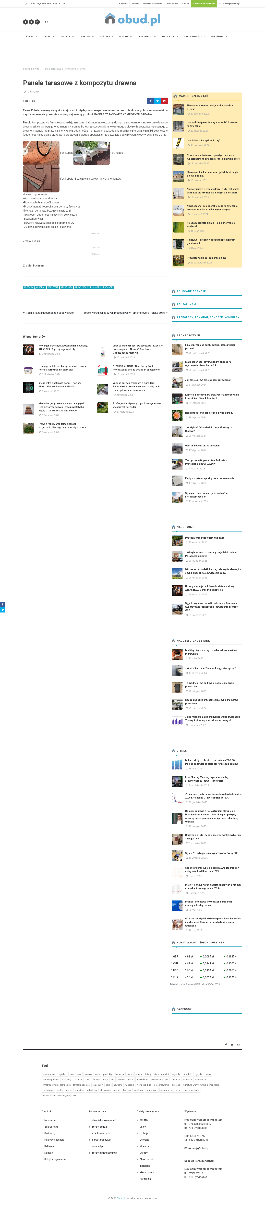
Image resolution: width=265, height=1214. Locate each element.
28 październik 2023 (199, 370)
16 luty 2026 (195, 768)
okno (129, 1074)
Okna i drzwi (146, 1159)
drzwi (87, 1079)
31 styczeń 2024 (197, 384)
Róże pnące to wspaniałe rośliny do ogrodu (209, 412)
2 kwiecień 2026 (50, 391)
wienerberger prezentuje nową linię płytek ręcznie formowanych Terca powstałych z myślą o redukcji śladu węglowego (62, 407)
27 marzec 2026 (50, 415)
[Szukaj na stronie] (46, 22)
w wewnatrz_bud (159, 1079)
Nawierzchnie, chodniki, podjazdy (59, 1095)
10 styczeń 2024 (199, 214)
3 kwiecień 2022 (197, 725)
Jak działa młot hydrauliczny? (203, 140)
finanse (96, 1079)
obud (131, 1079)
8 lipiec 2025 (195, 876)
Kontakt (135, 4)
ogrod (69, 1090)
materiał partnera (51, 1079)
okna (97, 1074)
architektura (142, 1079)
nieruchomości (161, 1074)
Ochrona (144, 1139)
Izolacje (144, 1133)
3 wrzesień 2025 (197, 843)
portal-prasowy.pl (101, 1139)
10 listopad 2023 (197, 826)
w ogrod (129, 1085)
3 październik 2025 (199, 785)
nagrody (176, 1074)
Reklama (123, 4)
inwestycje (200, 1079)
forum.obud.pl (99, 1126)
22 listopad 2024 (199, 130)
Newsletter (172, 4)
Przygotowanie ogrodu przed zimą (206, 258)
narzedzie (187, 1079)
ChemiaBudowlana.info (204, 4)
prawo (139, 1074)
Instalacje (145, 1165)
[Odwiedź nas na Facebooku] (25, 22)
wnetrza (88, 1074)
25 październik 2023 (201, 262)
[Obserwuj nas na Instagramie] (37, 22)
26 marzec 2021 (199, 180)
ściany (148, 1074)
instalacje (119, 1074)
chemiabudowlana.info (104, 1120)
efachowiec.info (101, 1133)
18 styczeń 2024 (197, 417)
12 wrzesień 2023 (198, 501)
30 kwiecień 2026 (198, 542)
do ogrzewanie (161, 1085)
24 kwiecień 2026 (125, 357)
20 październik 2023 (199, 353)
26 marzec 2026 (50, 432)
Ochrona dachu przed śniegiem (202, 445)
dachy (208, 1074)
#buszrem (53, 287)
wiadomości (49, 1074)
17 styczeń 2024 (197, 450)
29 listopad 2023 (197, 403)
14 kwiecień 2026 (199, 197)
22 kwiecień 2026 (51, 374)
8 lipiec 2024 (197, 248)
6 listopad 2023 (197, 468)
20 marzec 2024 (197, 435)
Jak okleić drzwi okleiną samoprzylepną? (208, 380)
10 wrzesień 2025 (198, 858)
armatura (79, 1090)
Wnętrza (144, 1146)
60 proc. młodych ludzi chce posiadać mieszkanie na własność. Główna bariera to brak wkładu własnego (213, 922)
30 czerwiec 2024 (199, 145)
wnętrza (121, 1079)
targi (105, 1079)
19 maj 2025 (195, 930)
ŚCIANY (144, 1120)
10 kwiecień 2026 (125, 374)
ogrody (198, 1074)
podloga (138, 1090)
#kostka (40, 287)
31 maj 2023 (197, 231)
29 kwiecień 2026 (51, 354)
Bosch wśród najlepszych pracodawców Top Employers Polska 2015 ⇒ (125, 312)
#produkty (67, 287)
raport (117, 1090)
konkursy (175, 1079)
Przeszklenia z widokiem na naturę (204, 537)
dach (108, 1085)
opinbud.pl (97, 1146)
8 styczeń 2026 (197, 893)
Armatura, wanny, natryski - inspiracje (201, 1085)
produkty (107, 1074)
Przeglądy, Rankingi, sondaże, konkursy (205, 317)
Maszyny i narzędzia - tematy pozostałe (180, 1090)
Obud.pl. (121, 1198)
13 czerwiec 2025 (199, 163)
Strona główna (31, 68)
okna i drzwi (75, 1074)
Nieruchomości (148, 1172)
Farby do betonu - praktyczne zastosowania (209, 478)
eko (112, 1079)
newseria (118, 1085)
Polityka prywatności (153, 4)
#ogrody (29, 287)
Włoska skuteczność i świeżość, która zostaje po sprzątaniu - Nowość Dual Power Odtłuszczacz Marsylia (138, 349)
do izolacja (105, 1090)
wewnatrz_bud (144, 1085)
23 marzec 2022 (197, 708)
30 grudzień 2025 (198, 802)
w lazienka (92, 1090)
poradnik (187, 1074)
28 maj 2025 (195, 910)
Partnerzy (49, 1133)
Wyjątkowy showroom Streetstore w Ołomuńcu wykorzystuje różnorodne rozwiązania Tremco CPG (211, 607)
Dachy (143, 1126)
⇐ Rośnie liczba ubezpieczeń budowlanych (48, 312)
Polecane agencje (189, 291)
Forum (185, 4)
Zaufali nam (184, 304)
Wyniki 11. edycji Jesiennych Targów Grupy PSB (211, 853)
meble (60, 1090)
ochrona (176, 1085)
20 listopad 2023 (197, 691)
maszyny (66, 1079)
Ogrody (144, 1152)
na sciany (98, 1085)
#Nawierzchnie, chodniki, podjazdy (94, 287)
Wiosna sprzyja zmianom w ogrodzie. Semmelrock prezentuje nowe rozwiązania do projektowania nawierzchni (136, 386)
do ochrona (48, 1090)
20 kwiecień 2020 (199, 113)
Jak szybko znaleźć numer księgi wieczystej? (210, 668)
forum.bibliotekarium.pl (104, 1152)
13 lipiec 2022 (196, 658)
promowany (152, 1090)
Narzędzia (145, 1178)
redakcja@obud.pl (229, 3)
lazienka (127, 1090)
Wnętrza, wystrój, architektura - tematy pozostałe (66, 1085)
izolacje (78, 1079)
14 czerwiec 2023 (198, 673)
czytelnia (62, 1074)
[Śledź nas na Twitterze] (31, 22)
